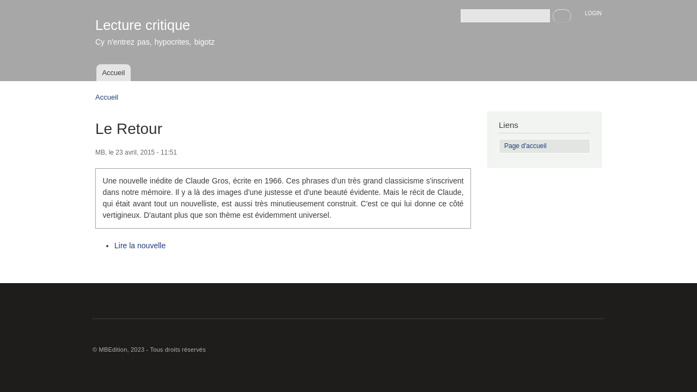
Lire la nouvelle (140, 245)
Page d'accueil (525, 146)
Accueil (113, 73)
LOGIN (593, 13)
